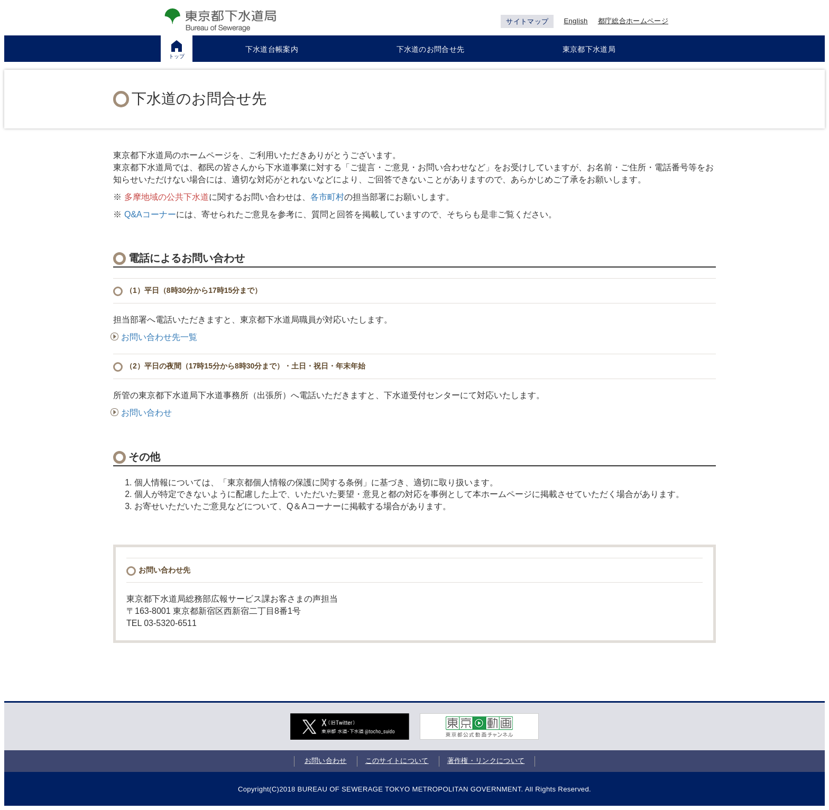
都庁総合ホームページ (633, 21)
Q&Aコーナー (150, 214)
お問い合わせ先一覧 (153, 337)
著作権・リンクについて (486, 761)
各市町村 (327, 196)
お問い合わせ (141, 412)
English (575, 21)
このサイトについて (397, 761)
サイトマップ (527, 21)
